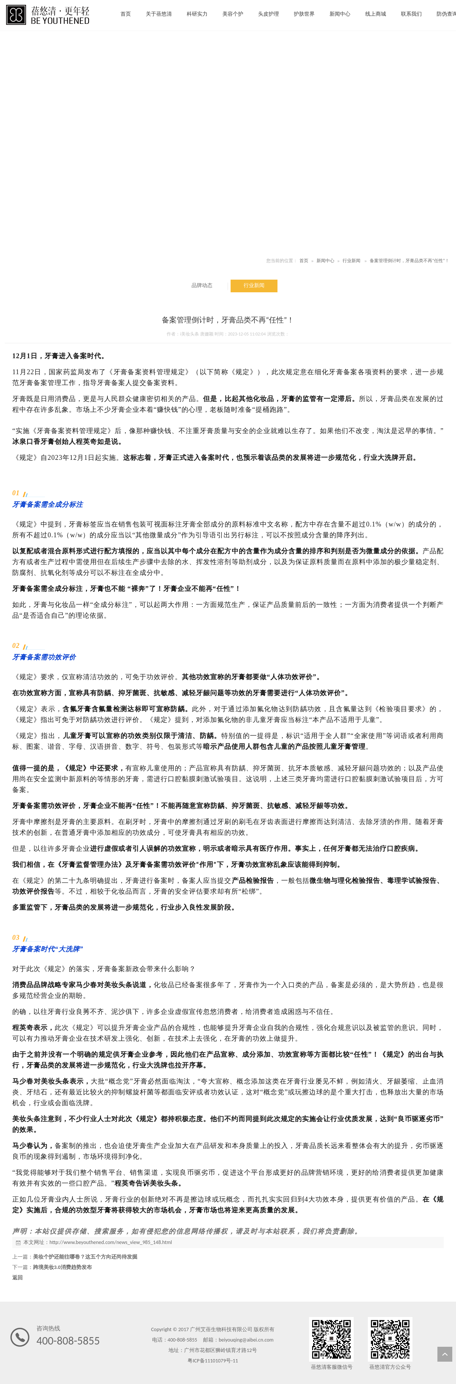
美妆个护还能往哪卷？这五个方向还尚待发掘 (85, 1257)
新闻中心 (325, 260)
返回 (17, 1278)
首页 (303, 260)
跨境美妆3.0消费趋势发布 (62, 1267)
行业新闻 (351, 260)
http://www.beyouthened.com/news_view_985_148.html (110, 1242)
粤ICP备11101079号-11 (212, 1361)
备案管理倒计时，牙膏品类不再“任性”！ (409, 260)
